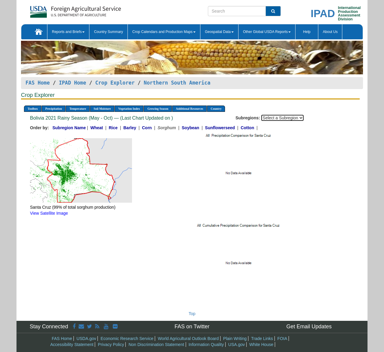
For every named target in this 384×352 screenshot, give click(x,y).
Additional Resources (189, 108)
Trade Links (262, 338)
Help (307, 32)
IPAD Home (72, 83)
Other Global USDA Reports (267, 32)
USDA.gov (86, 338)
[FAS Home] (60, 9)
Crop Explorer (114, 83)
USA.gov (236, 344)
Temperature (77, 108)
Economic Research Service (126, 338)
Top (192, 313)
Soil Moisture (102, 108)
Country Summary (108, 32)
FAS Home (38, 83)
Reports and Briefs (68, 32)
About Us (330, 32)
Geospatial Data (219, 32)
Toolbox (33, 108)
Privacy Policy (111, 344)
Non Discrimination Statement (156, 344)
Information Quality (206, 344)
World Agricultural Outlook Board (188, 338)
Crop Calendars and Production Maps (164, 32)
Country (216, 108)
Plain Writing (235, 338)
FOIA (282, 338)
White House (261, 344)
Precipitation (53, 108)
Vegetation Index (129, 108)
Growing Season (157, 108)
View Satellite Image (49, 213)
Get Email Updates (309, 327)
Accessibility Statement (72, 344)
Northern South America (177, 83)
